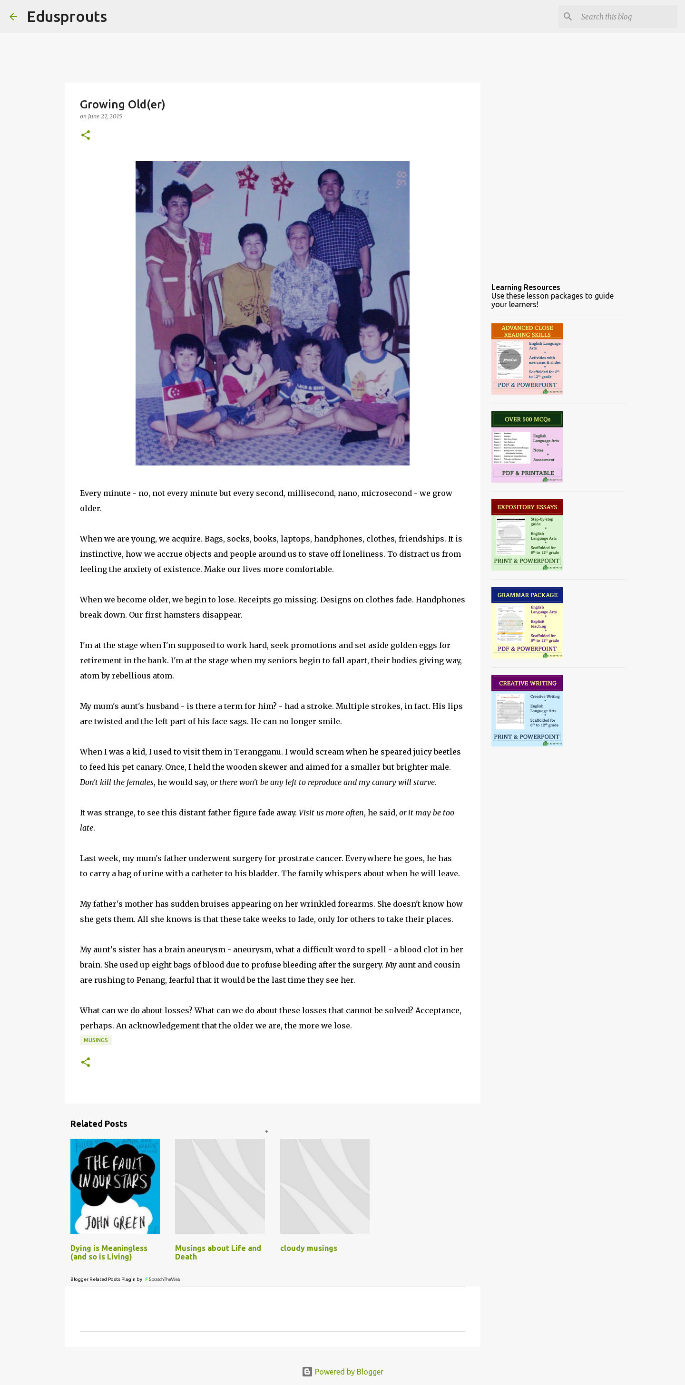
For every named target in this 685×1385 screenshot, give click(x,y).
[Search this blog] (627, 16)
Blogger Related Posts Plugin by (125, 1279)
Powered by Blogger (342, 1371)
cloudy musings (308, 1248)
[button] (85, 135)
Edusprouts (67, 16)
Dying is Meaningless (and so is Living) (108, 1252)
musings (96, 1040)
